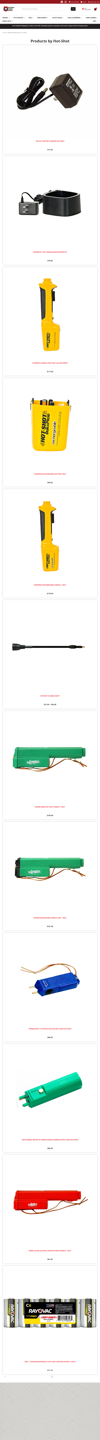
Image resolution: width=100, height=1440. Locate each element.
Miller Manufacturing (14, 32)
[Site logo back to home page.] (9, 8)
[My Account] (83, 9)
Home (4, 32)
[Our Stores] (69, 2)
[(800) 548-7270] (89, 2)
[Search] (73, 9)
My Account (88, 8)
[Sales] (81, 2)
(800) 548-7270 (95, 2)
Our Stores (75, 2)
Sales (85, 2)
